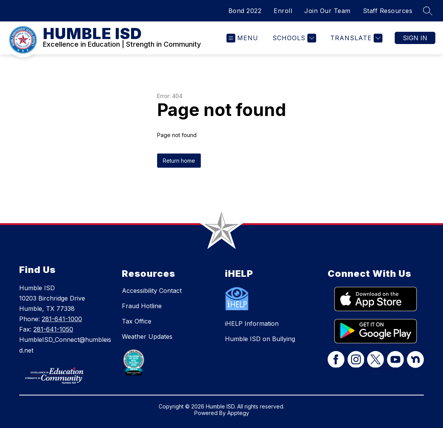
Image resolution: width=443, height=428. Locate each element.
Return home (179, 160)
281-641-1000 (62, 319)
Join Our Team (327, 11)
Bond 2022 (245, 11)
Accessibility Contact (152, 290)
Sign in (415, 38)
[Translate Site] (355, 38)
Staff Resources (388, 11)
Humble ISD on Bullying (260, 339)
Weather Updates (147, 336)
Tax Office (136, 321)
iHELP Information (252, 323)
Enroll (283, 11)
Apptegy (238, 413)
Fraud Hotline (142, 306)
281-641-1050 (53, 329)
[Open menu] (242, 38)
